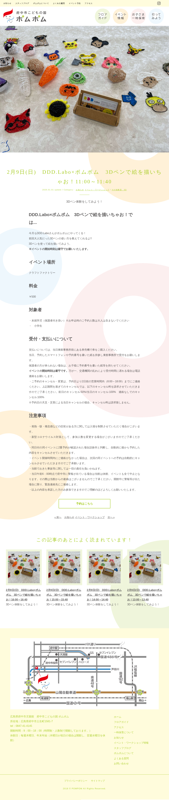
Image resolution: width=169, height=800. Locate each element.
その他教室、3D (119, 190)
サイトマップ (98, 781)
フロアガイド (121, 722)
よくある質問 (121, 758)
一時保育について (124, 732)
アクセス (119, 727)
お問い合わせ (121, 764)
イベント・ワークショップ (97, 190)
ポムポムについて (124, 753)
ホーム (117, 717)
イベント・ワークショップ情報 (131, 743)
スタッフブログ (122, 748)
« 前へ (58, 517)
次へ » (111, 517)
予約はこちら (84, 504)
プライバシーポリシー (75, 781)
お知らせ (80, 190)
